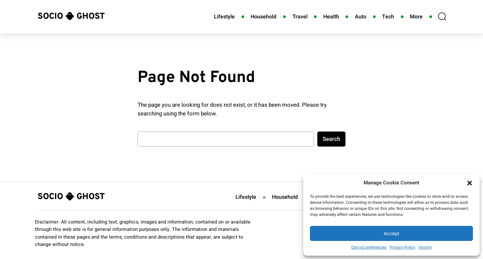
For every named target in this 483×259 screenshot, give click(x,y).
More (416, 17)
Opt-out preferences (368, 247)
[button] (469, 183)
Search (331, 139)
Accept (391, 233)
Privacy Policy (402, 247)
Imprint (425, 247)
